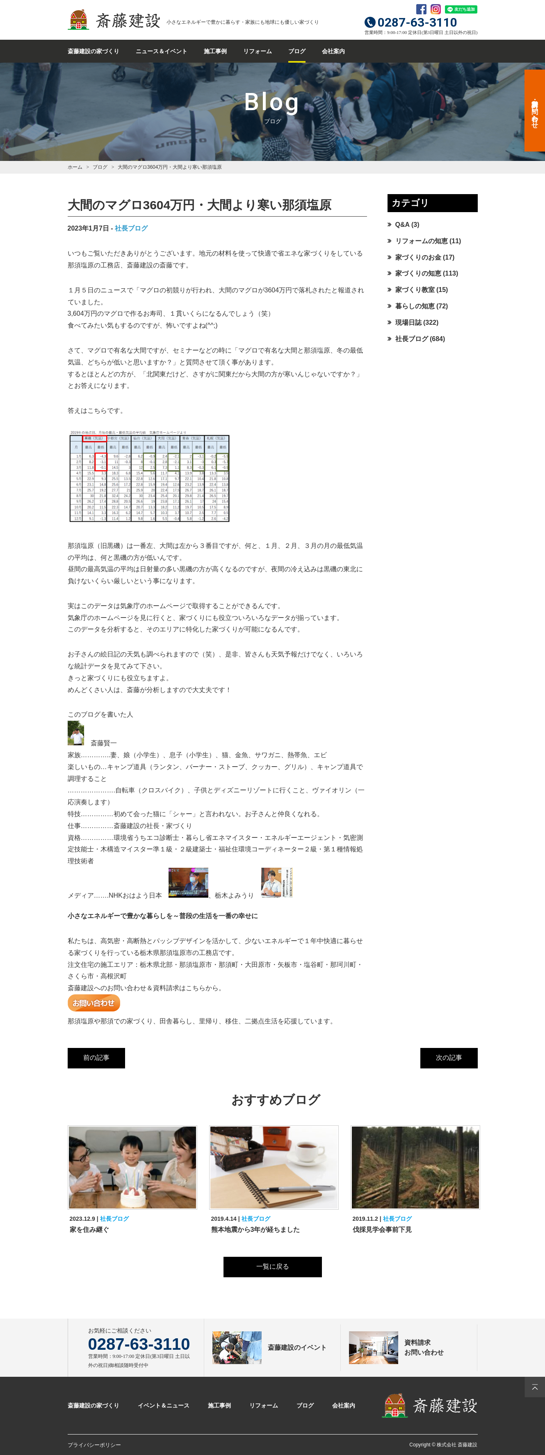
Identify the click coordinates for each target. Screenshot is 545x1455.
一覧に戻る (272, 1266)
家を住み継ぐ (89, 1229)
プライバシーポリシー (94, 1445)
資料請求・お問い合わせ (534, 110)
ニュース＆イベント (161, 51)
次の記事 (449, 1057)
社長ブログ (131, 228)
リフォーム (257, 51)
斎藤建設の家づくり (93, 51)
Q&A (402, 224)
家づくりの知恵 (418, 273)
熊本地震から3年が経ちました (255, 1229)
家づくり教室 (415, 289)
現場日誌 (408, 322)
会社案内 (333, 51)
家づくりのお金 (418, 257)
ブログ (297, 51)
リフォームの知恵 (421, 241)
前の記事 (96, 1057)
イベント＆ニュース (163, 1405)
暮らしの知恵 (415, 306)
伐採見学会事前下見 (382, 1229)
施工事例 (215, 51)
